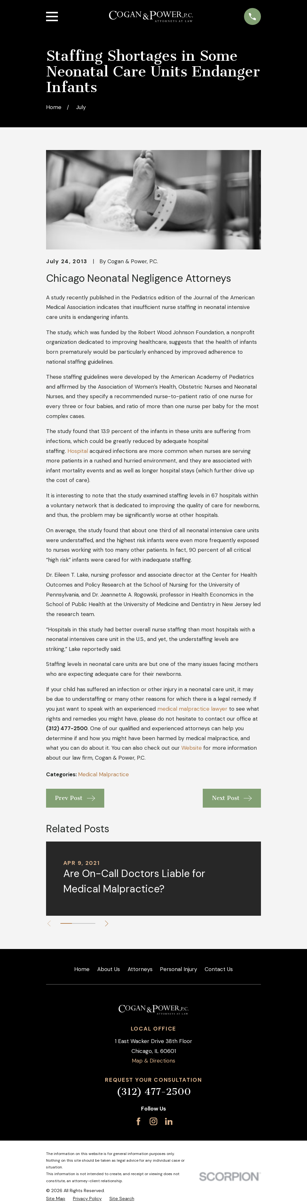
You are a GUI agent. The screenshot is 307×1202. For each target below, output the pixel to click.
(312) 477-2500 (153, 1091)
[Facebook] (138, 1121)
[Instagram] (153, 1121)
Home (82, 969)
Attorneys (140, 969)
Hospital (77, 451)
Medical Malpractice (103, 774)
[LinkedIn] (169, 1121)
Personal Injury (178, 969)
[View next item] (108, 924)
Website (191, 747)
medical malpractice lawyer (192, 708)
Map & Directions (153, 1060)
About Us (108, 969)
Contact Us (219, 969)
